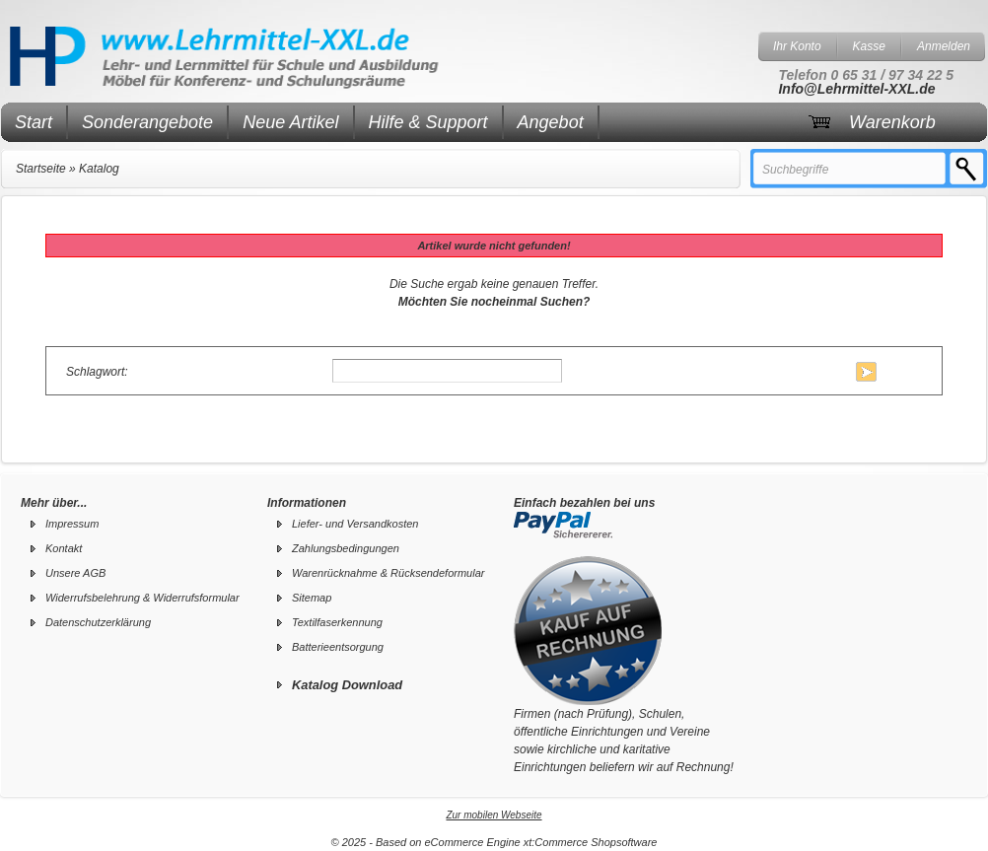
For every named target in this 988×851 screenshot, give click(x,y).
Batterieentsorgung (338, 647)
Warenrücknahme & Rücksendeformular (388, 573)
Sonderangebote (147, 122)
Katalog (99, 169)
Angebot (551, 122)
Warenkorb (892, 122)
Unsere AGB (75, 573)
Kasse (869, 46)
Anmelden (943, 46)
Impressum (72, 524)
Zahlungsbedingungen (345, 548)
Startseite (41, 169)
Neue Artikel (290, 122)
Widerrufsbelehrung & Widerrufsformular (142, 597)
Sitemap (311, 597)
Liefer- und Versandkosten (355, 524)
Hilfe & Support (428, 122)
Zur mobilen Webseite (493, 815)
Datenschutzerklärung (98, 622)
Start (33, 122)
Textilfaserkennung (337, 622)
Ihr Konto (797, 46)
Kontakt (63, 548)
